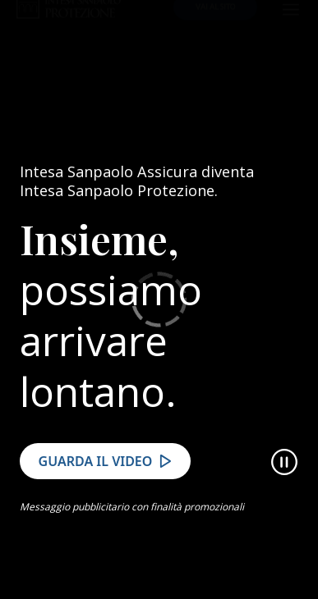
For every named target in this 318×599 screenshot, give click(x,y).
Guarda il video (96, 476)
